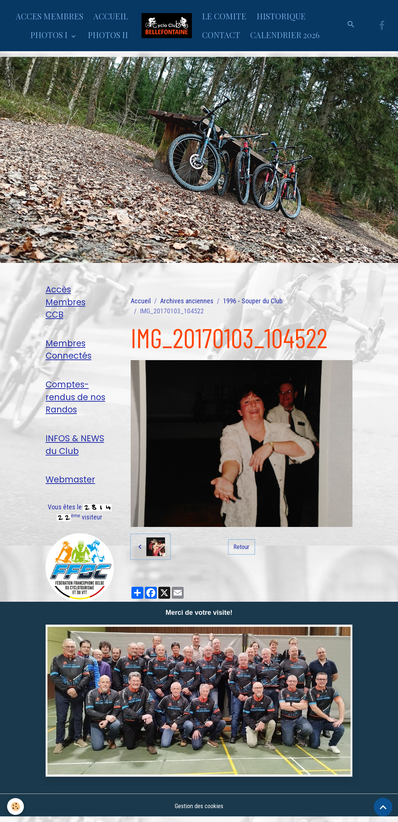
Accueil (141, 301)
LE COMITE (224, 16)
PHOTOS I (49, 35)
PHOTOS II (108, 35)
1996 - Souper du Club (253, 301)
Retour (242, 546)
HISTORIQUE (281, 16)
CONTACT (221, 35)
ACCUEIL (110, 16)
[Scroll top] (383, 807)
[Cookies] (15, 806)
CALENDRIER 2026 (285, 35)
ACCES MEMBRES (49, 16)
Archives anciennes (187, 301)
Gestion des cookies (199, 810)
